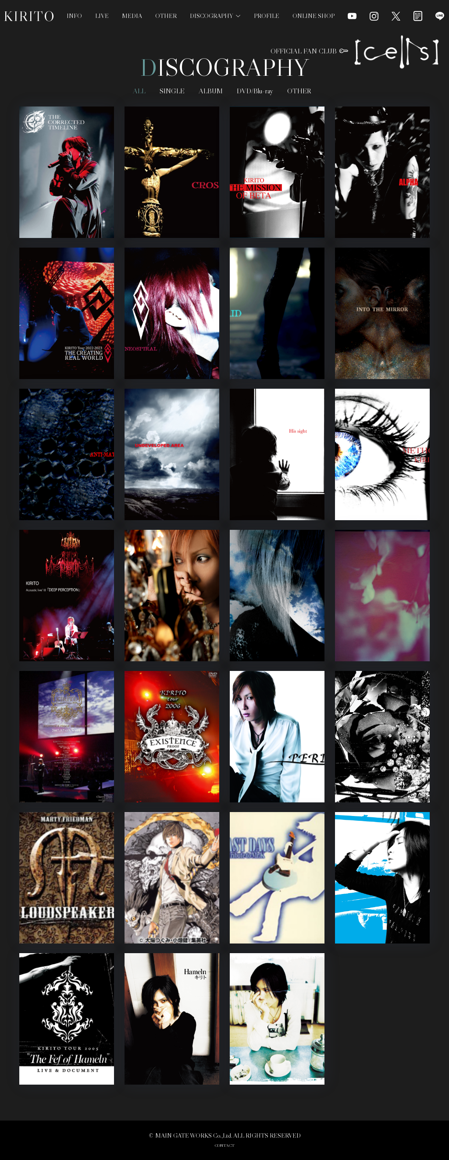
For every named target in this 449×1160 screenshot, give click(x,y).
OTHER (166, 16)
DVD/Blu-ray (255, 90)
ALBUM (211, 90)
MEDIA (132, 16)
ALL (139, 90)
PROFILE (266, 16)
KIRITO (29, 16)
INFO (74, 16)
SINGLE (172, 90)
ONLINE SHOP (313, 16)
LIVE (102, 16)
